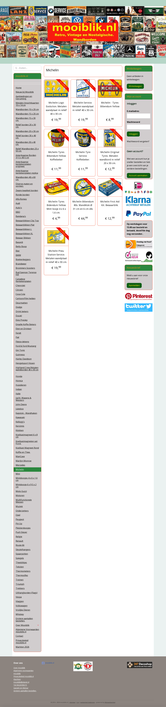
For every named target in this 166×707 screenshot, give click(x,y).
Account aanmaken (138, 175)
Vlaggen (20, 601)
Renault (19, 541)
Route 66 (20, 545)
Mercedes (20, 465)
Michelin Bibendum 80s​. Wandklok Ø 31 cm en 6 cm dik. (83, 205)
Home (18, 87)
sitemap (72, 702)
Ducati (19, 315)
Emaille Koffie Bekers (26, 324)
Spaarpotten (22, 553)
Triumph (20, 584)
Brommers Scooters (25, 268)
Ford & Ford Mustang (26, 346)
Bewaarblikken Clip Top (27, 220)
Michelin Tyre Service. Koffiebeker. (83, 156)
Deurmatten (22, 302)
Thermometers (23, 571)
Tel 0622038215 (20, 685)
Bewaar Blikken (23, 237)
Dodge (19, 307)
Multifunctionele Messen (24, 501)
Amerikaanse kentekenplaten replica (27, 171)
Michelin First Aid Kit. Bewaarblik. (109, 203)
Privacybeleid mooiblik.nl (22, 641)
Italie (18, 393)
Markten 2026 (22, 646)
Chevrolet (20, 285)
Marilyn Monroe (23, 460)
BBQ (18, 212)
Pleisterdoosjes (23, 528)
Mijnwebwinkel (110, 702)
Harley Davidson (24, 358)
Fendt (18, 333)
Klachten (17, 679)
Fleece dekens (22, 341)
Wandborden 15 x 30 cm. (26, 119)
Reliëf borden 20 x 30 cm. (26, 125)
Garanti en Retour (21, 688)
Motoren (20, 495)
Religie (19, 536)
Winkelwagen (135, 86)
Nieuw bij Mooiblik (25, 92)
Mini (18, 473)
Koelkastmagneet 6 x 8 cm (27, 435)
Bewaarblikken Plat (25, 224)
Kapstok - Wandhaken (26, 413)
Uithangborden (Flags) (26, 592)
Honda (19, 376)
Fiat (17, 337)
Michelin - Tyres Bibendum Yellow (109, 104)
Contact (19, 636)
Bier (18, 250)
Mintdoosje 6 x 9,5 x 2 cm (26, 485)
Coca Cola (20, 294)
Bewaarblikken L (24, 229)
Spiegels (20, 558)
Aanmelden (134, 285)
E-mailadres (133, 111)
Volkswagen (21, 605)
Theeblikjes (21, 562)
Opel (18, 515)
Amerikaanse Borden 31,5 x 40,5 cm (26, 156)
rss (78, 702)
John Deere (21, 404)
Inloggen (133, 134)
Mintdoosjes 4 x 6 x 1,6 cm (26, 479)
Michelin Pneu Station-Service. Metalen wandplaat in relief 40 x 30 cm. (56, 256)
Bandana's (21, 216)
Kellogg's (20, 421)
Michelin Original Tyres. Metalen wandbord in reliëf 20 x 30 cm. (110, 158)
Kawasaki (20, 417)
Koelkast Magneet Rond (27, 447)
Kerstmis (20, 426)
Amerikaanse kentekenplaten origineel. (23, 164)
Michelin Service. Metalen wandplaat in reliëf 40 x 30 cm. (83, 106)
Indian (19, 389)
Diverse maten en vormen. (24, 185)
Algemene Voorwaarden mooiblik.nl (27, 630)
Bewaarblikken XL (24, 233)
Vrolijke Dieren (23, 609)
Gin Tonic (20, 350)
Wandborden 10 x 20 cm (27, 109)
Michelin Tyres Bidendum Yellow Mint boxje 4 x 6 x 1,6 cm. (56, 207)
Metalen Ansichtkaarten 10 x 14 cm (27, 104)
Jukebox (20, 408)
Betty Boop (21, 246)
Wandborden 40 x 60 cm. (26, 178)
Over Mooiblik (27, 625)
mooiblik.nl (48, 663)
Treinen (19, 579)
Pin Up (19, 523)
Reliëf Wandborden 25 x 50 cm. (27, 149)
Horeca (19, 380)
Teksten (20, 566)
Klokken (20, 430)
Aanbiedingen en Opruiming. (24, 97)
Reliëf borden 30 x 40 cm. (26, 136)
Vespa (19, 597)
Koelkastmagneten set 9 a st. (26, 442)
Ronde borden (22, 194)
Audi (18, 203)
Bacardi (19, 242)
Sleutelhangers (23, 549)
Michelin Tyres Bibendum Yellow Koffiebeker (56, 156)
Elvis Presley (22, 320)
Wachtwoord (133, 122)
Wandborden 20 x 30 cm (27, 131)
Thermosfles (22, 575)
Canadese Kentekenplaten (23, 280)
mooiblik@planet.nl (21, 682)
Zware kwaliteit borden (27, 190)
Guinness (20, 354)
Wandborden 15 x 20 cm (27, 113)
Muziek (19, 506)
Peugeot (20, 519)
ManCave (20, 456)
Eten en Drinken (23, 328)
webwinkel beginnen (87, 702)
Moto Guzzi (21, 491)
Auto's (19, 207)
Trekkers (20, 588)
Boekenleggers (23, 259)
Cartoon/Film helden (25, 298)
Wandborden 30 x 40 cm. (26, 143)
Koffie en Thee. (23, 452)
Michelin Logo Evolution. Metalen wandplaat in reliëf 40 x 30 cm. (56, 108)
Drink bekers (22, 311)
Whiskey (20, 614)
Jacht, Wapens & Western (23, 399)
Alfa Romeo (21, 199)
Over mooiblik (19, 668)
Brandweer (21, 263)
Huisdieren (21, 385)
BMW (18, 255)
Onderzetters (22, 510)
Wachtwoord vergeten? (138, 141)
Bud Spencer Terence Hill (26, 273)
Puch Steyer (21, 532)
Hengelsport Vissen (25, 363)
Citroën (19, 289)
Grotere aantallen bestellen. (24, 619)
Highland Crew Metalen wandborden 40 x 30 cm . (27, 369)
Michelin (20, 469)
